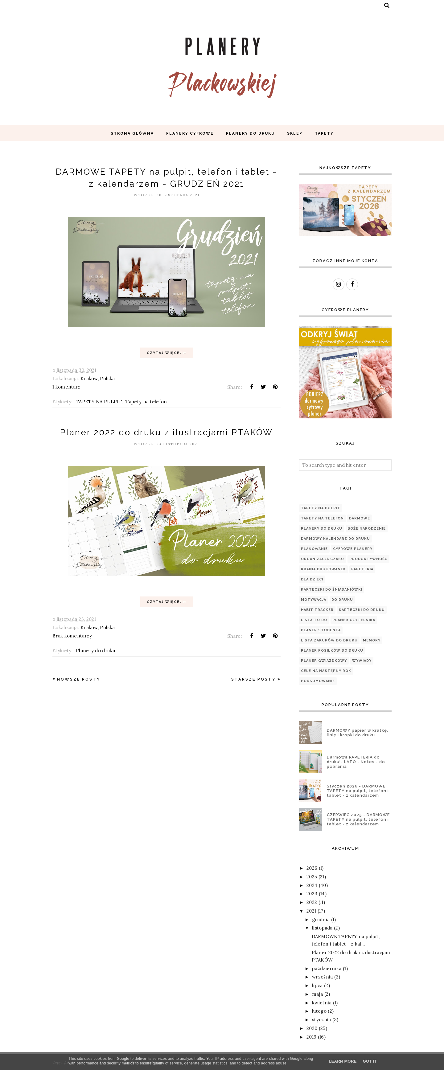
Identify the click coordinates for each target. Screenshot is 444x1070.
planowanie (314, 549)
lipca (317, 985)
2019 (311, 1037)
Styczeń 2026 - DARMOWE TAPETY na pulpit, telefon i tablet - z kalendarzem (358, 791)
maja (317, 994)
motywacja (313, 600)
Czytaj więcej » (167, 353)
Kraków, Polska (97, 378)
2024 (311, 885)
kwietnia (321, 1003)
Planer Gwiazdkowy (324, 661)
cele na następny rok (326, 671)
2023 (311, 894)
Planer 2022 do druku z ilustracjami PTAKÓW (167, 432)
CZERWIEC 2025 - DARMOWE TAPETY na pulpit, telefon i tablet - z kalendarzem (358, 819)
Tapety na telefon (146, 402)
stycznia (321, 1020)
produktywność (368, 559)
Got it (370, 1061)
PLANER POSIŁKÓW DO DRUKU (332, 651)
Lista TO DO (314, 620)
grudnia (321, 919)
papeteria (362, 569)
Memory (371, 640)
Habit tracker (317, 610)
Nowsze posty (79, 679)
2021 (311, 911)
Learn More (342, 1061)
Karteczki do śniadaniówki (331, 590)
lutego (319, 1011)
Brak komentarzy (72, 636)
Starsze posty (253, 679)
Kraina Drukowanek (323, 569)
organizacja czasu (322, 559)
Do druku (342, 600)
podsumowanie (318, 681)
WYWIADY (362, 661)
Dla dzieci (312, 579)
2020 (311, 1028)
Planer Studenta (321, 630)
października (327, 968)
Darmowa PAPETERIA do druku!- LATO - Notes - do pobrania (356, 762)
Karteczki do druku (362, 610)
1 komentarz (66, 387)
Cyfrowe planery (352, 549)
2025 (311, 877)
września (322, 977)
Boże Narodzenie (366, 529)
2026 (311, 868)
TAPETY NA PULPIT (98, 402)
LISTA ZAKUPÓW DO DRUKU (329, 640)
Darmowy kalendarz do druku (335, 539)
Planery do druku (95, 650)
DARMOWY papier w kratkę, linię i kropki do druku (357, 732)
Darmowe (359, 518)
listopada (322, 928)
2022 (311, 902)
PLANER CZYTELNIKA (353, 620)
